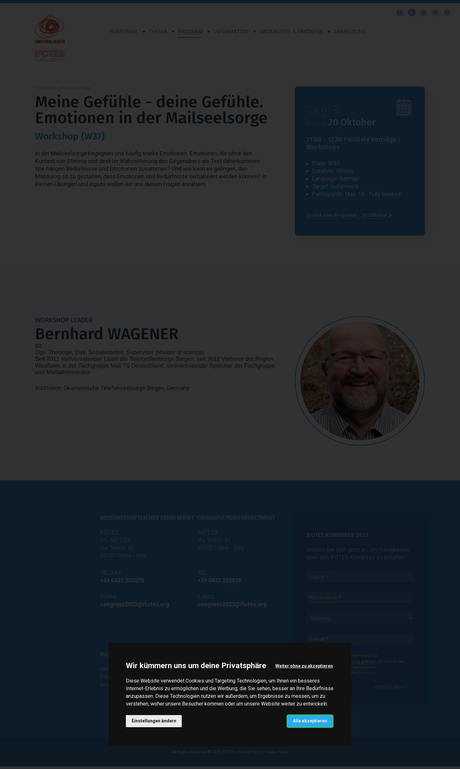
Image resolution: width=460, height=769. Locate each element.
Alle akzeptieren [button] (310, 720)
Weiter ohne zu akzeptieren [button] (304, 665)
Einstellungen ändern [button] (154, 720)
